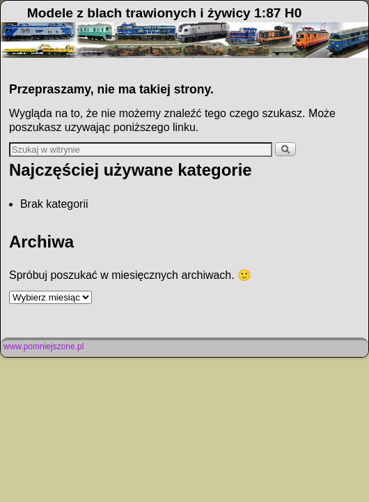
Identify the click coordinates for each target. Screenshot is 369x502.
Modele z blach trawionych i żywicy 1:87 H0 (164, 13)
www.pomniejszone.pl (43, 346)
